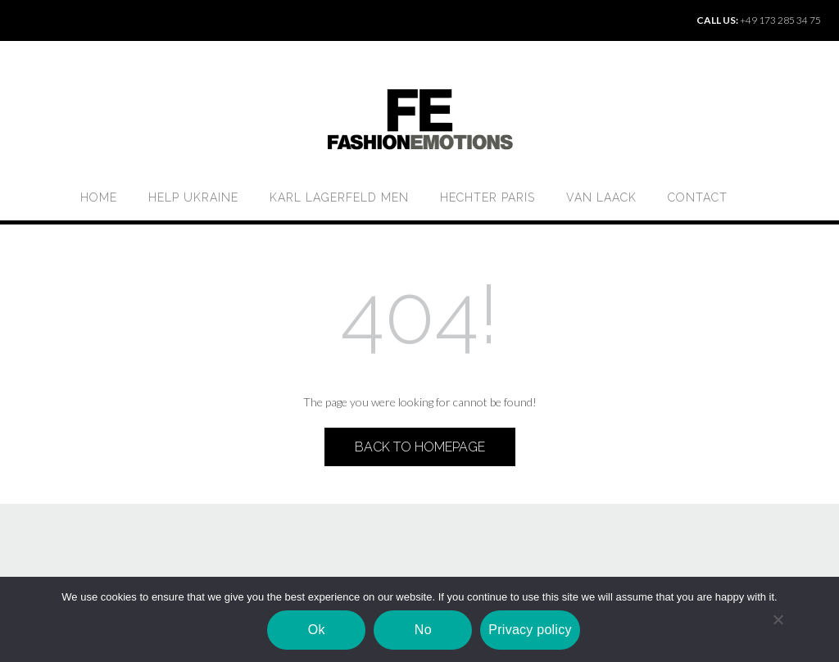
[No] (777, 619)
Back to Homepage (420, 447)
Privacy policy (529, 630)
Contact (698, 197)
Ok (316, 630)
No (423, 630)
